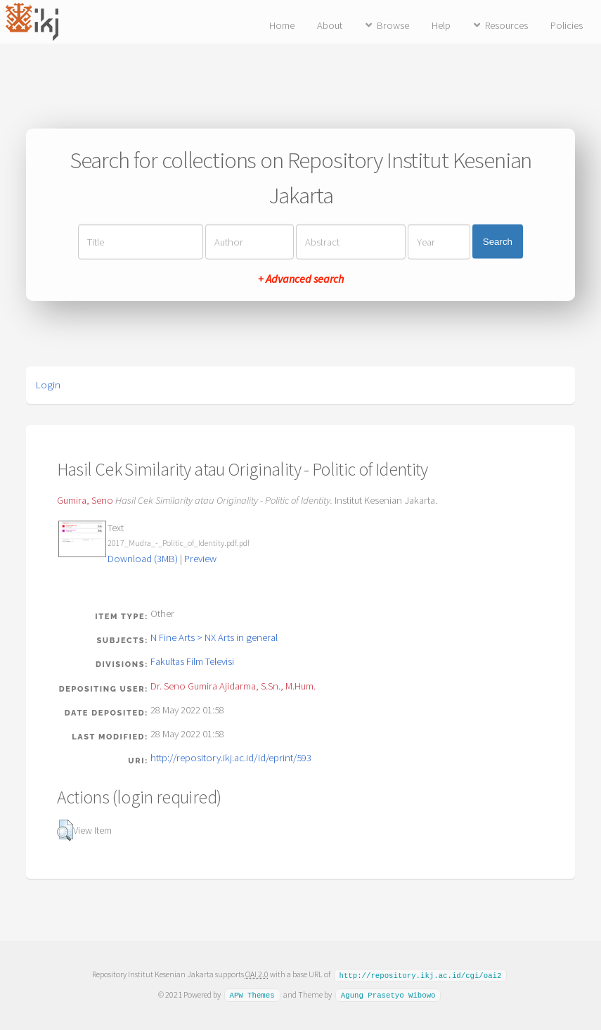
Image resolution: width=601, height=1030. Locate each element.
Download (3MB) (143, 558)
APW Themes (251, 994)
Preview (200, 558)
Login (48, 385)
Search (497, 241)
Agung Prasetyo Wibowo (388, 994)
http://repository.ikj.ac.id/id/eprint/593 (230, 757)
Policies (566, 25)
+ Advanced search (301, 278)
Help (441, 25)
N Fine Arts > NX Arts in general (214, 637)
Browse (393, 25)
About (329, 25)
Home (282, 25)
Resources (506, 25)
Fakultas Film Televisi (192, 661)
